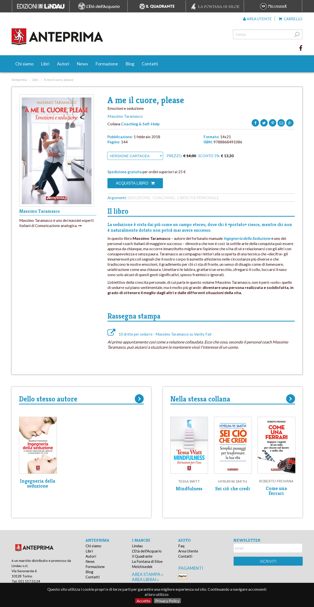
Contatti (150, 63)
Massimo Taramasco (125, 116)
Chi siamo (24, 63)
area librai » (145, 579)
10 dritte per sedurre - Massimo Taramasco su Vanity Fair (159, 334)
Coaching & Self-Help (140, 123)
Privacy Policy (167, 600)
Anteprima (19, 80)
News (82, 63)
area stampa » (147, 574)
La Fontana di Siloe (147, 561)
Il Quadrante (142, 556)
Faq (181, 546)
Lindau (137, 546)
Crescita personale (198, 197)
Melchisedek (142, 566)
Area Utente (188, 551)
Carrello (290, 19)
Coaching (163, 197)
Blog (129, 63)
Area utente (257, 19)
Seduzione (138, 197)
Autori (63, 63)
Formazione (106, 63)
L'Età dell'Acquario (147, 551)
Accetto (143, 600)
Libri (45, 63)
